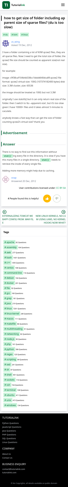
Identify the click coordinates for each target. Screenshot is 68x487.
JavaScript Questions (11, 427)
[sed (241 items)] (34, 364)
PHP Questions (9, 434)
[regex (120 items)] (34, 354)
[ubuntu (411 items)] (34, 395)
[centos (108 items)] (34, 267)
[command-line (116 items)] (34, 272)
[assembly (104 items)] (34, 247)
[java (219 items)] (34, 303)
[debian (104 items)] (34, 277)
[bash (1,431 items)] (34, 257)
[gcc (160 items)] (34, 293)
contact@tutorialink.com (13, 469)
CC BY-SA (61, 187)
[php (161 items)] (34, 344)
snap (13, 177)
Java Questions (9, 430)
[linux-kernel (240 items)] (34, 313)
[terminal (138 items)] (34, 390)
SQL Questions (9, 438)
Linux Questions (9, 442)
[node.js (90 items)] (34, 339)
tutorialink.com (9, 472)
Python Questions (10, 423)
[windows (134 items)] (34, 405)
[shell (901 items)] (34, 374)
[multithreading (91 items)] (34, 328)
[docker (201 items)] (34, 283)
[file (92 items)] (34, 288)
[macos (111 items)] (34, 318)
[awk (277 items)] (34, 252)
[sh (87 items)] (34, 369)
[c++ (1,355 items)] (34, 262)
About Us (6, 454)
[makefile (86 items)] (34, 323)
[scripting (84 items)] (34, 359)
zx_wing (15, 41)
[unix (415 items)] (34, 400)
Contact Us (7, 457)
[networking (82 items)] (34, 333)
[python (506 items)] (34, 349)
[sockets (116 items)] (34, 379)
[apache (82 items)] (34, 242)
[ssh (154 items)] (34, 384)
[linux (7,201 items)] (34, 308)
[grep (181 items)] (34, 298)
